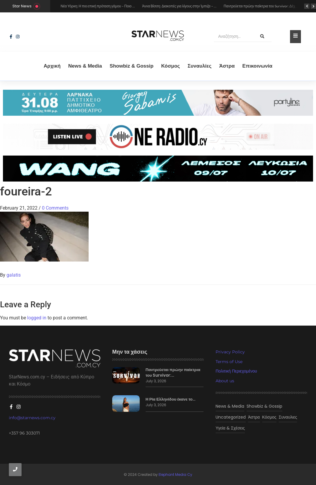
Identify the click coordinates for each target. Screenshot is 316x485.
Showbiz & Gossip (131, 66)
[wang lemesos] (158, 169)
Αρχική (52, 66)
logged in (36, 318)
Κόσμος (170, 66)
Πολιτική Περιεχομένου (236, 371)
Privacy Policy (230, 352)
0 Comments (55, 208)
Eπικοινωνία (257, 66)
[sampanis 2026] (158, 114)
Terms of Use (229, 361)
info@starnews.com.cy (32, 417)
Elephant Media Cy (175, 473)
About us (225, 380)
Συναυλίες (199, 66)
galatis (13, 275)
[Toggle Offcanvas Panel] (295, 36)
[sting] (158, 137)
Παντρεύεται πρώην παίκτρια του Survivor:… (172, 372)
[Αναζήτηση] (233, 36)
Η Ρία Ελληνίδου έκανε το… (170, 399)
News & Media (85, 66)
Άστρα (226, 66)
